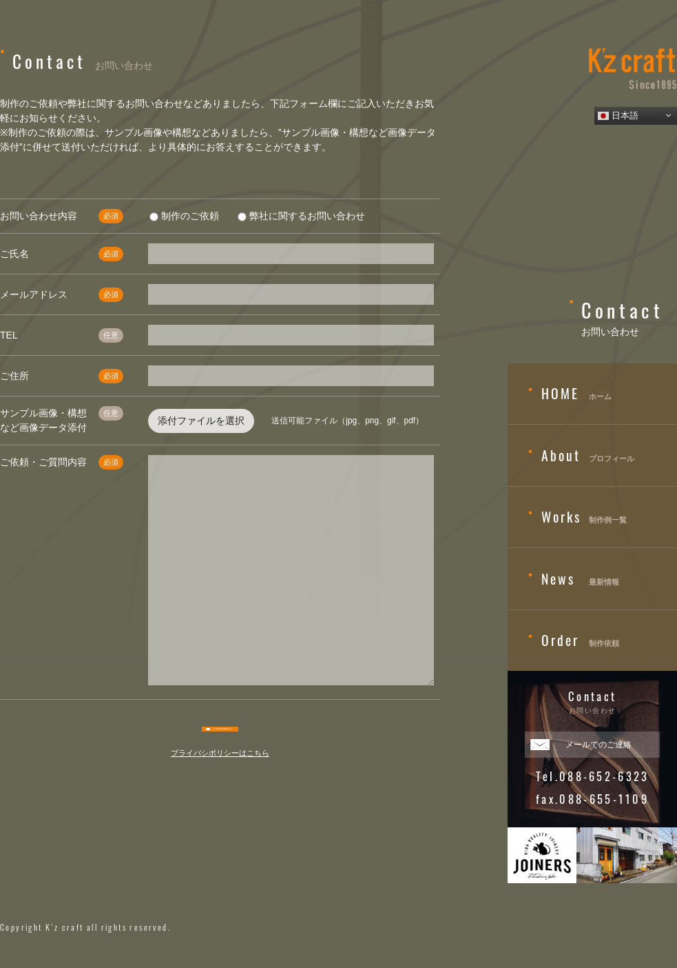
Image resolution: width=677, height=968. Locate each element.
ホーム (570, 393)
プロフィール (581, 455)
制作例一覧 (577, 517)
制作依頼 (573, 640)
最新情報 (573, 579)
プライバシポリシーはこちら (220, 762)
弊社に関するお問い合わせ (301, 215)
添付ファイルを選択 (201, 420)
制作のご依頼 (184, 215)
